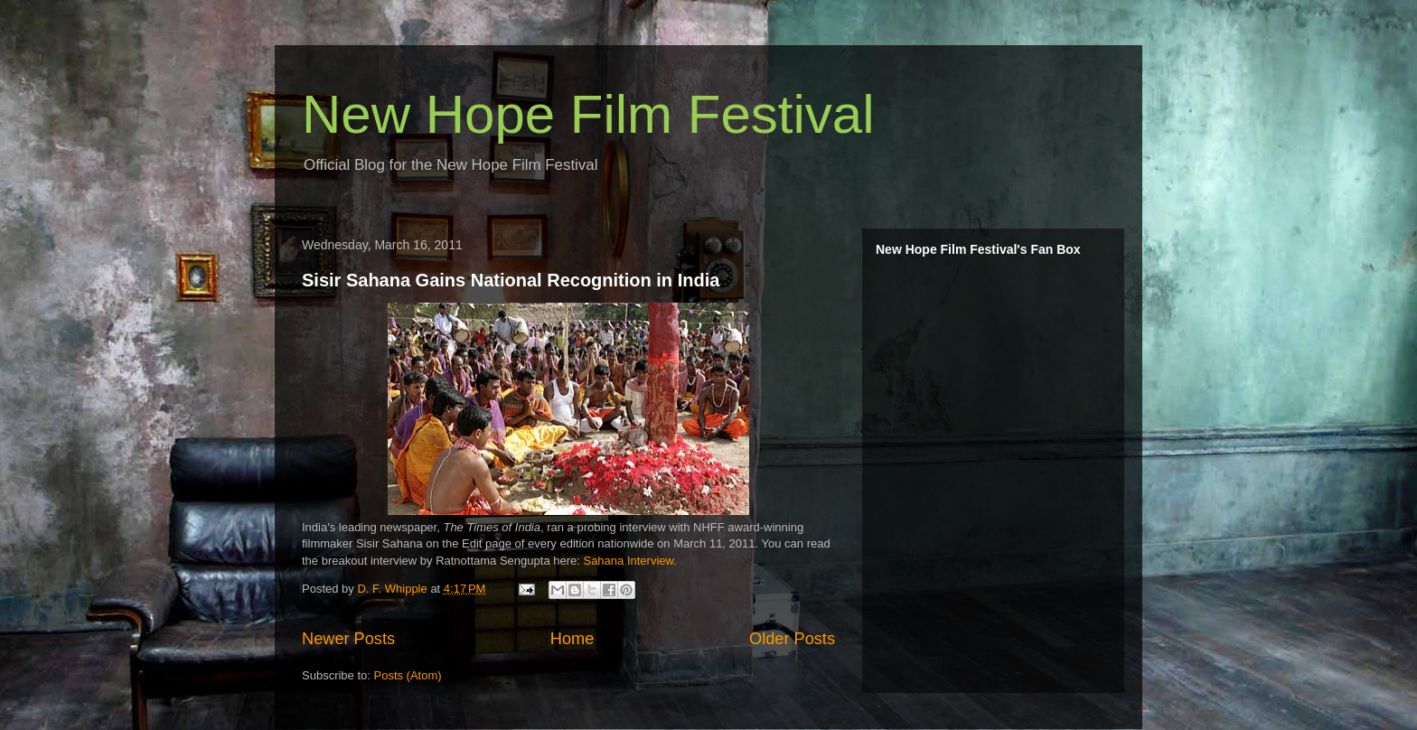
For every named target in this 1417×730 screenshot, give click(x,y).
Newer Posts (348, 639)
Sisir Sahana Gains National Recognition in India (510, 280)
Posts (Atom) (408, 675)
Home (572, 639)
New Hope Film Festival (588, 114)
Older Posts (792, 639)
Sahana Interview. (629, 560)
